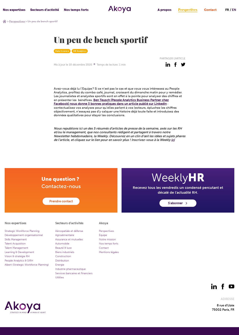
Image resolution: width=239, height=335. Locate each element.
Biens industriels (64, 252)
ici (173, 140)
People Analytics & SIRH (19, 260)
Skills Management (16, 239)
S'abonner (178, 203)
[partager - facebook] (175, 64)
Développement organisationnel (24, 235)
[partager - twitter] (183, 64)
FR (227, 10)
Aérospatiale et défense (69, 231)
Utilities (59, 277)
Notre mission (107, 239)
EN (234, 10)
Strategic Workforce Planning (22, 231)
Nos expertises (14, 10)
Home (4, 21)
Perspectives (187, 9)
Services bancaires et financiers (73, 273)
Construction (63, 256)
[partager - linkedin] (168, 64)
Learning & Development (19, 252)
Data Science (62, 51)
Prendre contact (61, 201)
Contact (210, 10)
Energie (59, 264)
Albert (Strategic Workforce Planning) (27, 264)
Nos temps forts (76, 10)
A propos (164, 10)
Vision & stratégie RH (17, 256)
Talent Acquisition (15, 243)
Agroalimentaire (64, 235)
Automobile (62, 243)
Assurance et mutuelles (69, 239)
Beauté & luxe (63, 247)
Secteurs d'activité (44, 10)
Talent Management (16, 247)
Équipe (103, 235)
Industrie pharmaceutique (70, 269)
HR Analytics (79, 51)
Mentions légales (109, 252)
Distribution (62, 260)
